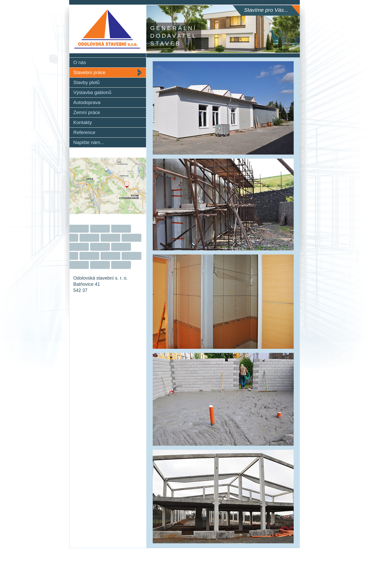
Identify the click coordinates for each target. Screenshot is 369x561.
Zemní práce (86, 112)
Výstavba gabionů (92, 92)
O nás (79, 62)
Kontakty (82, 122)
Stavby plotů (86, 82)
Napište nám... (88, 142)
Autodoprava (86, 102)
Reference (84, 132)
